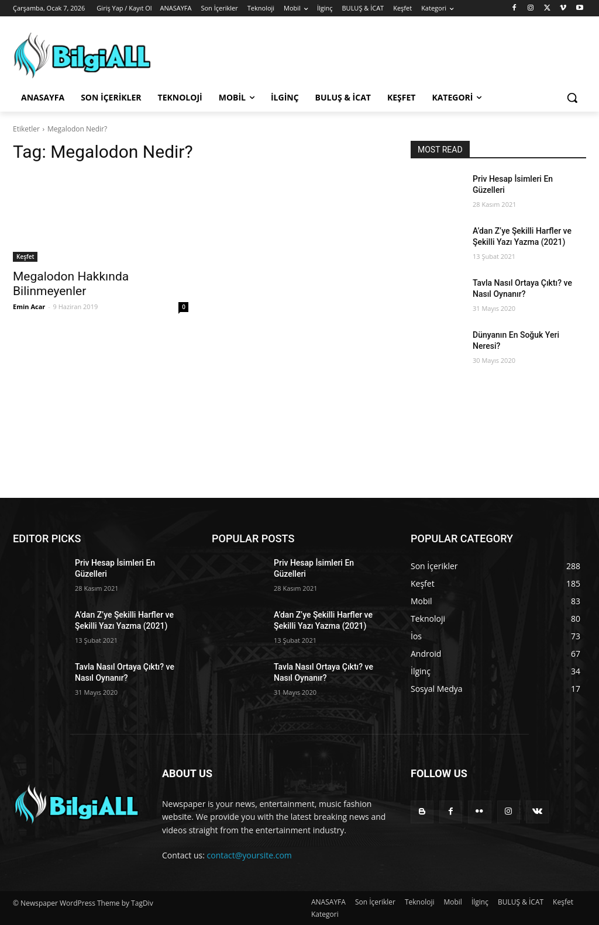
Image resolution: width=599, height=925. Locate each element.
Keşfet (25, 256)
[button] (572, 98)
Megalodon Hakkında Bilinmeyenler (71, 283)
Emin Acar (29, 306)
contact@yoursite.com (249, 855)
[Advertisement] (299, 448)
